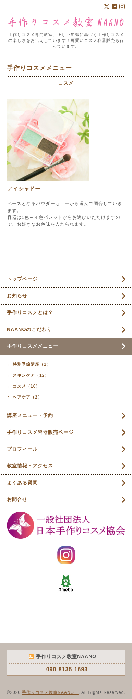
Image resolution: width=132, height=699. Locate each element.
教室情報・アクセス (30, 466)
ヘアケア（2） (27, 397)
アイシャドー (24, 188)
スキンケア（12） (31, 375)
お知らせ (17, 295)
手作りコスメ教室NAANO (50, 692)
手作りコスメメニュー (32, 346)
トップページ (22, 279)
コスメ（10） (26, 386)
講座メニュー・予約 (30, 415)
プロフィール (22, 449)
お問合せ (17, 499)
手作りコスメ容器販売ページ (40, 432)
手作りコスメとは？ (30, 312)
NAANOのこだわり (29, 329)
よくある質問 (22, 482)
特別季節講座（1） (32, 364)
